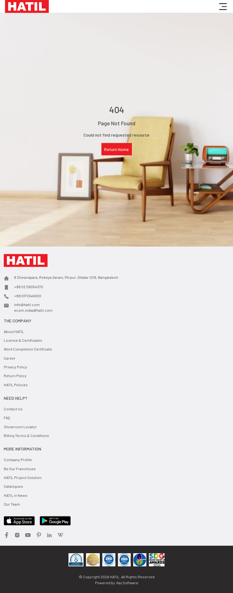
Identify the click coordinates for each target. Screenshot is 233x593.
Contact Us (13, 409)
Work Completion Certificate (28, 349)
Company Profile (18, 459)
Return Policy (15, 375)
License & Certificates (23, 340)
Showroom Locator (20, 426)
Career (10, 358)
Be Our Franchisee (20, 468)
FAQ (7, 417)
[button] (223, 7)
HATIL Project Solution (23, 477)
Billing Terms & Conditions (26, 435)
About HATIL (14, 331)
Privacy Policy (15, 367)
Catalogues (13, 486)
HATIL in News (16, 495)
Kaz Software (127, 582)
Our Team (12, 504)
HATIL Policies (16, 384)
